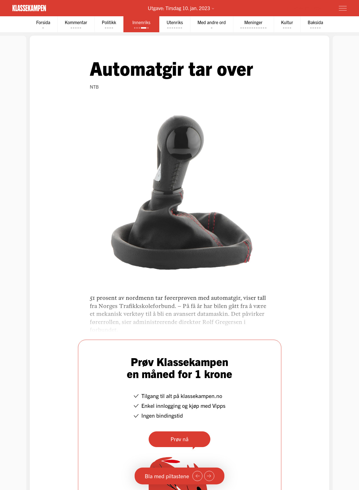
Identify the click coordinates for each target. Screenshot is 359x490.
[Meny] (343, 8)
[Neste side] (209, 476)
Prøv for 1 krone (309, 8)
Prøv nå (179, 438)
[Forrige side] (197, 476)
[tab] (43, 24)
